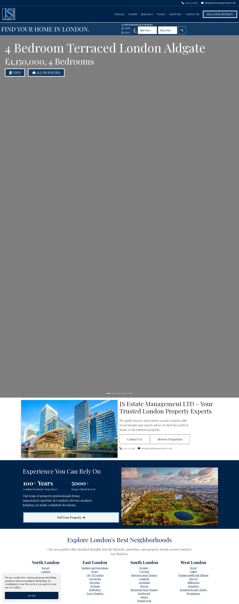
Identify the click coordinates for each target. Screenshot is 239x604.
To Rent (132, 14)
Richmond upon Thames (144, 589)
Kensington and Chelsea (193, 589)
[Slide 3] (119, 393)
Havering (95, 582)
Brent (193, 568)
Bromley (144, 568)
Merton (144, 586)
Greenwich (95, 578)
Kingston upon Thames (144, 575)
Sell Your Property (220, 14)
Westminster (193, 593)
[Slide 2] (114, 393)
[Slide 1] (108, 393)
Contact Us (192, 14)
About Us (174, 14)
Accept (31, 595)
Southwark (144, 593)
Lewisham (144, 582)
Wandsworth (144, 600)
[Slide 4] (125, 393)
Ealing (193, 571)
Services (146, 14)
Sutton (144, 597)
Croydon (144, 571)
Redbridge (95, 589)
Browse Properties (170, 439)
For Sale (120, 14)
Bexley (95, 571)
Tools (160, 14)
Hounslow (193, 586)
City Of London (95, 575)
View (15, 72)
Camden (45, 571)
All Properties (46, 72)
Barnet (45, 568)
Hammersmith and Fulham (193, 575)
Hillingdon (193, 582)
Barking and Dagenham (95, 568)
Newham (95, 586)
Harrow (193, 578)
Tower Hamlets (95, 593)
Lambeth (144, 578)
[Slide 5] (130, 393)
